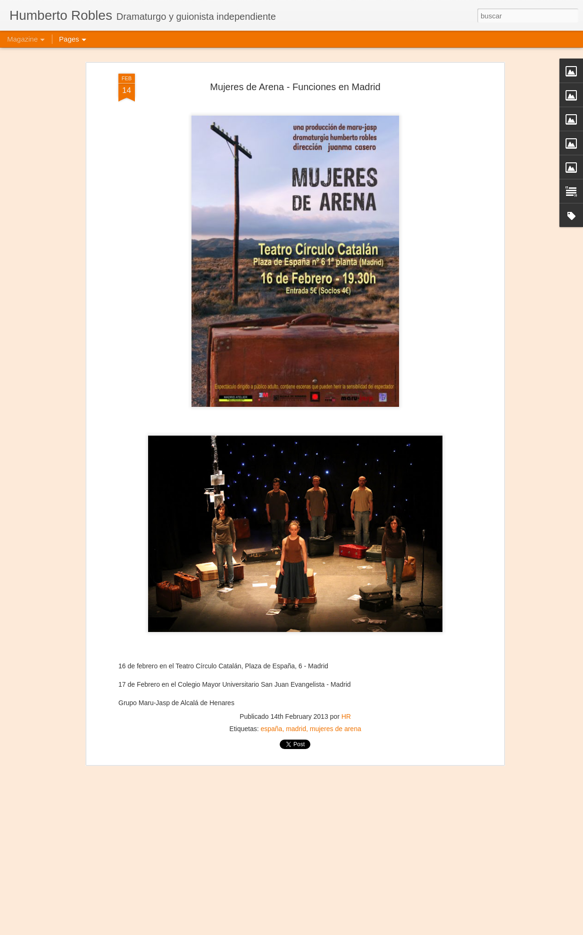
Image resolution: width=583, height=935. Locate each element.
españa (271, 681)
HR (346, 669)
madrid (296, 681)
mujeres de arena (335, 681)
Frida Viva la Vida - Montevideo (249, 924)
